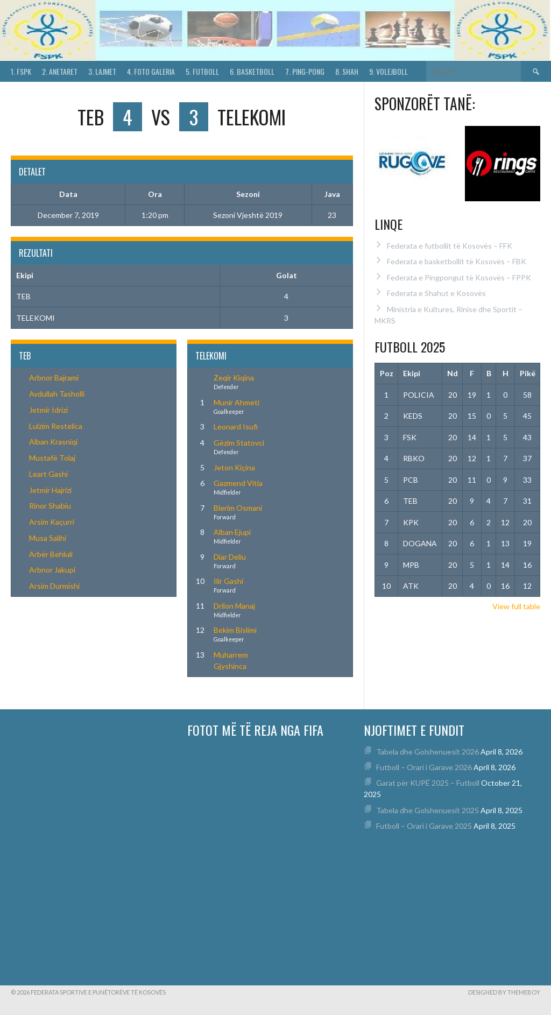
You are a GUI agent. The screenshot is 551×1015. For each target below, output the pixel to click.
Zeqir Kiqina (234, 377)
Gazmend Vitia (238, 483)
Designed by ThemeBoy (504, 992)
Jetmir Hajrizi (50, 490)
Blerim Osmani (238, 507)
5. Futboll (202, 71)
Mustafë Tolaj (52, 457)
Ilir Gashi (228, 581)
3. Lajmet (102, 71)
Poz (386, 373)
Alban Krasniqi (53, 441)
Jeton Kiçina (234, 467)
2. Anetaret (59, 71)
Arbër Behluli (51, 554)
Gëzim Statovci (239, 442)
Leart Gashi (48, 473)
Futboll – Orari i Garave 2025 (424, 825)
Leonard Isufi (236, 426)
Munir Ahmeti (236, 402)
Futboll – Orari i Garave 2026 (424, 767)
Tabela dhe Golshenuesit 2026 (427, 751)
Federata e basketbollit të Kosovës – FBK (456, 261)
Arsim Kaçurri (51, 521)
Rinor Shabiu (50, 505)
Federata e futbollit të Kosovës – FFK (449, 245)
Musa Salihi (47, 537)
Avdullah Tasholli (56, 393)
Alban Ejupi (232, 532)
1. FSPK (21, 71)
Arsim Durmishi (54, 585)
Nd (452, 373)
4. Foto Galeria (151, 71)
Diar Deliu (230, 556)
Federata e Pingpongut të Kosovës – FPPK (459, 277)
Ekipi (411, 373)
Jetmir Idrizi (48, 409)
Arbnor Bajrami (54, 377)
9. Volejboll (388, 71)
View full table (516, 606)
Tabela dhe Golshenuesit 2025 (427, 810)
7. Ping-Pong (304, 71)
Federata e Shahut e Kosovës (436, 293)
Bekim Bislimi (235, 630)
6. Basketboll (252, 71)
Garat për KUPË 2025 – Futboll (427, 782)
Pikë (527, 373)
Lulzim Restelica (55, 426)
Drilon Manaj (234, 605)
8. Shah (346, 71)
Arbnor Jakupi (52, 569)
